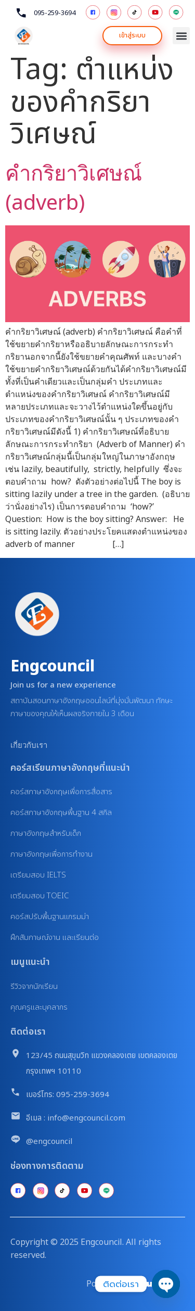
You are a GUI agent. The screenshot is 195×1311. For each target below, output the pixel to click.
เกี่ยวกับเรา (28, 745)
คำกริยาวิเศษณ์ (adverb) (73, 187)
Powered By (109, 1283)
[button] (181, 35)
